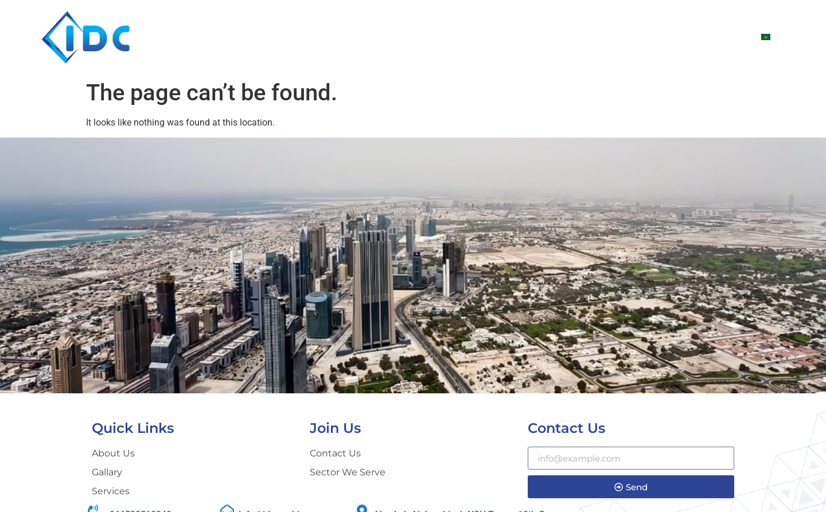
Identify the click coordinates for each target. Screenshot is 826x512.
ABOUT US (468, 37)
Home (414, 37)
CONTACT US (715, 37)
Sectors (529, 37)
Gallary (649, 37)
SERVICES (589, 37)
